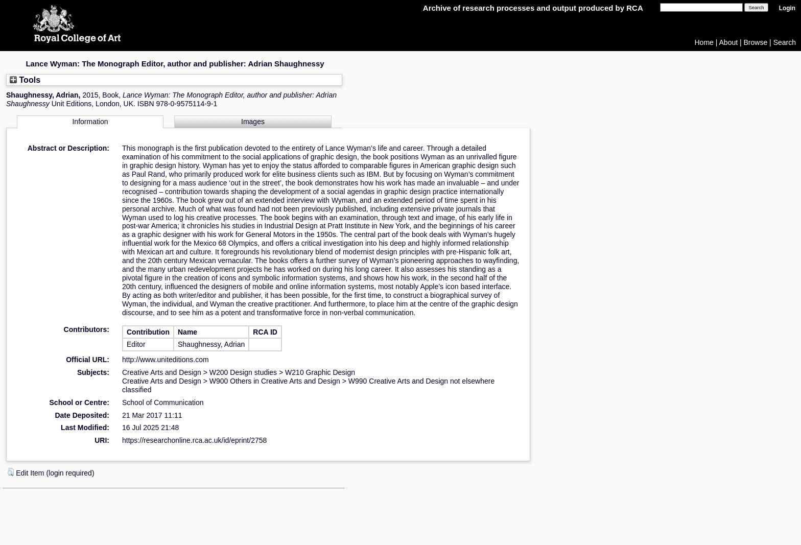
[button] (11, 472)
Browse (756, 42)
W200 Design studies (243, 372)
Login (787, 8)
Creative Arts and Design (161, 372)
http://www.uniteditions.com (165, 360)
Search (784, 42)
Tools (25, 79)
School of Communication (163, 402)
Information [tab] (90, 121)
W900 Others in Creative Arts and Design (274, 381)
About (728, 42)
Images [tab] (253, 121)
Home (704, 42)
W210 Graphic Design (320, 372)
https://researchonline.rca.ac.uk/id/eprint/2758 (194, 440)
